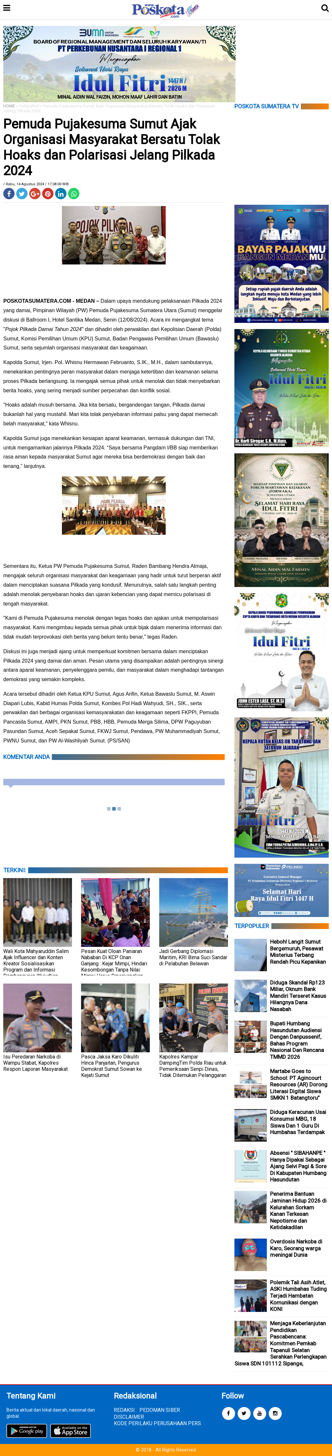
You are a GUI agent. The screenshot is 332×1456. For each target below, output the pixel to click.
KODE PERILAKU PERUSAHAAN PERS (157, 1423)
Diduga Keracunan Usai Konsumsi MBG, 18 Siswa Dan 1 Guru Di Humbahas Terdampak (298, 1122)
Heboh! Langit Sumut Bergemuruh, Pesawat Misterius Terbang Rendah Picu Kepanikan (298, 951)
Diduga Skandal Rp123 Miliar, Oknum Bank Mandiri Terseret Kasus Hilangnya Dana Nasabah (298, 995)
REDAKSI (124, 1410)
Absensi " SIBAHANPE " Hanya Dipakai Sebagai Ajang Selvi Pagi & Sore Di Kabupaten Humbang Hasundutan (298, 1166)
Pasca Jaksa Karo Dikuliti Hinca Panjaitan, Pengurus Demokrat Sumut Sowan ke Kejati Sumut (111, 1066)
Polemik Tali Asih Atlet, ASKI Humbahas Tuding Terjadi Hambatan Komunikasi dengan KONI (298, 1295)
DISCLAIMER (129, 1417)
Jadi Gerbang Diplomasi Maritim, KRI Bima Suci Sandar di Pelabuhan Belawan (193, 957)
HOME (9, 106)
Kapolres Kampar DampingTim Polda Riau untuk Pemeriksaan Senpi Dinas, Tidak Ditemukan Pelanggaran (193, 1066)
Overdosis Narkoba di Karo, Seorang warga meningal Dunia (296, 1248)
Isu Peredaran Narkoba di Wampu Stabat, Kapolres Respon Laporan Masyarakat (35, 1063)
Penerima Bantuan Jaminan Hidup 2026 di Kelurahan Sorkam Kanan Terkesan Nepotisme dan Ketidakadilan (298, 1210)
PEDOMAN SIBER (159, 1410)
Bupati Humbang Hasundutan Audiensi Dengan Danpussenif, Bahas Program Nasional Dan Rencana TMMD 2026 (297, 1040)
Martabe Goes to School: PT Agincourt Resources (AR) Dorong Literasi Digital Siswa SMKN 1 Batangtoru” (298, 1084)
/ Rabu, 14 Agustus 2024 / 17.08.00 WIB (36, 184)
